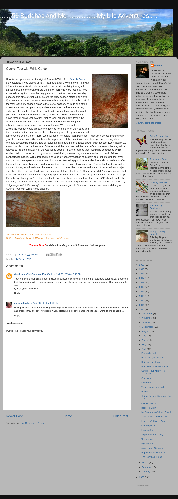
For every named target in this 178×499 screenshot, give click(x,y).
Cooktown (146, 378)
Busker (145, 391)
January (146, 471)
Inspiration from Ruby (152, 434)
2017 (142, 278)
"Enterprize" (147, 439)
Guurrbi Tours (77, 79)
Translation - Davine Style (154, 416)
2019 (142, 269)
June (144, 340)
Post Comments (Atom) (32, 423)
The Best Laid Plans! (152, 457)
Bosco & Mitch (148, 408)
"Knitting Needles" (159, 182)
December (147, 313)
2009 (142, 477)
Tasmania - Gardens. (160, 159)
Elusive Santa (148, 430)
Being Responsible (159, 136)
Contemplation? (149, 425)
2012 (142, 300)
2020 (142, 265)
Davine (158, 65)
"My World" (19, 259)
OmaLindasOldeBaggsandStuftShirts (34, 274)
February (147, 467)
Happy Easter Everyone (153, 452)
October (146, 322)
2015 (142, 287)
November (147, 318)
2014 (142, 291)
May (144, 344)
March (145, 462)
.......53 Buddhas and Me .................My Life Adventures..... (78, 15)
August (146, 331)
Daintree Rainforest (151, 362)
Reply (17, 293)
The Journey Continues (156, 206)
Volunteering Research (153, 387)
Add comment (15, 323)
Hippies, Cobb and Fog (153, 421)
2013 (142, 296)
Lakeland (146, 382)
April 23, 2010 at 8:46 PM (68, 274)
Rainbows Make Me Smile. (155, 366)
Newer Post (14, 416)
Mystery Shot (148, 443)
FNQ (29, 259)
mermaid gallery (23, 303)
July (144, 335)
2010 (142, 309)
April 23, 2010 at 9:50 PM (45, 303)
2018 (142, 273)
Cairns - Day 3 (148, 403)
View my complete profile (148, 123)
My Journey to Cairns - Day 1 (156, 412)
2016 (142, 282)
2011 (142, 305)
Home (67, 416)
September (148, 327)
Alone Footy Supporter (152, 448)
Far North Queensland (152, 357)
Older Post (120, 416)
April (144, 349)
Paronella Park (148, 353)
